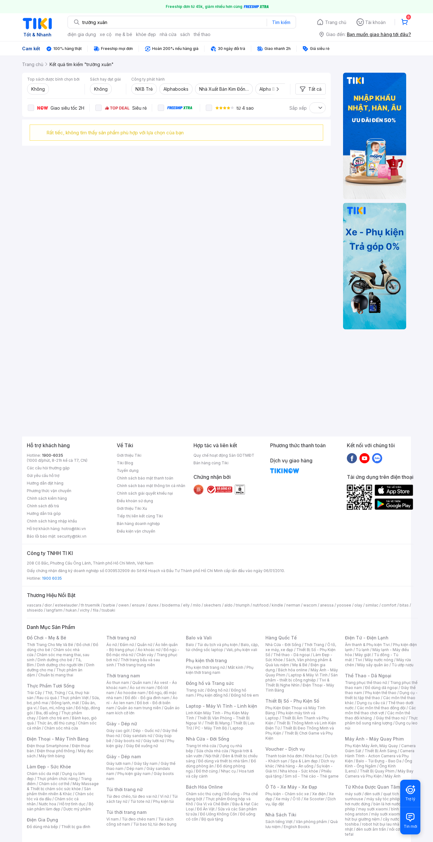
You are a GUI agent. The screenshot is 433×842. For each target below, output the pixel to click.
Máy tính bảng (52, 756)
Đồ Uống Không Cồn (218, 814)
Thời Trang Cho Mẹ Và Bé (50, 644)
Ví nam (112, 819)
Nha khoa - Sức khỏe (299, 771)
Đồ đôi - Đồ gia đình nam (147, 697)
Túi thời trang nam (126, 812)
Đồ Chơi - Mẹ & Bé (46, 637)
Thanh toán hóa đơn (283, 756)
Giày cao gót (118, 730)
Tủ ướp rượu (402, 664)
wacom (310, 605)
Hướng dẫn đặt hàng (45, 483)
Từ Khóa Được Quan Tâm (372, 787)
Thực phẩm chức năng (57, 778)
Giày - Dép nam (123, 756)
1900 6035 (52, 578)
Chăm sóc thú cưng (203, 793)
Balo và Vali (199, 637)
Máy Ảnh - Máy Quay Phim (374, 738)
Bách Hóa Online (204, 787)
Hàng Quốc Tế (281, 637)
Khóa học (313, 756)
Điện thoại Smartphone (48, 745)
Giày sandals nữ (137, 735)
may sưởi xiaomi (373, 809)
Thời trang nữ (121, 637)
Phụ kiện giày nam (134, 773)
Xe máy (282, 798)
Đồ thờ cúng (207, 771)
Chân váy (144, 654)
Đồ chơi (83, 644)
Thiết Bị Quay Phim (377, 771)
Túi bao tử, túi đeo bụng (154, 824)
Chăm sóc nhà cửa (61, 728)
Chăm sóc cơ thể (54, 783)
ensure (138, 605)
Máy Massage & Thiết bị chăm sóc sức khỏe (63, 786)
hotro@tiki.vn (74, 528)
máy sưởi (353, 793)
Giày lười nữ (153, 740)
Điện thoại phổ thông (56, 750)
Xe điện (319, 793)
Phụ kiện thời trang (206, 660)
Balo (190, 644)
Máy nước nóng (379, 659)
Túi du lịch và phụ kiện (217, 644)
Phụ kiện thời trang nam (219, 670)
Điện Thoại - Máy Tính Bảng (57, 738)
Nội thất (212, 756)
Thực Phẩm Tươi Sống (50, 685)
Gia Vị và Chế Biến (212, 804)
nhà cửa (168, 34)
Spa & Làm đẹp (304, 761)
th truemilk (90, 605)
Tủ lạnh (362, 649)
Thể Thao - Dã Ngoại (368, 675)
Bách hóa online (292, 670)
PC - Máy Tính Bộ (211, 728)
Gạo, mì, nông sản (56, 707)
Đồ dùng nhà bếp (42, 826)
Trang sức (195, 690)
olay (358, 605)
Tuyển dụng (128, 470)
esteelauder (66, 605)
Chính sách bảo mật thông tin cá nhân (151, 485)
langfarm (54, 610)
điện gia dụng (82, 34)
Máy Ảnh (392, 776)
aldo (228, 605)
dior (48, 605)
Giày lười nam (118, 763)
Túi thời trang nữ (124, 789)
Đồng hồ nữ (217, 690)
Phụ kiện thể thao (380, 692)
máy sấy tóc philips (384, 798)
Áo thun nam (117, 682)
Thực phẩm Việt (74, 697)
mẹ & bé (123, 34)
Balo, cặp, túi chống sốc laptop (222, 647)
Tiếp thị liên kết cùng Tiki (140, 516)
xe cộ (105, 34)
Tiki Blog (125, 463)
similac (371, 605)
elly (186, 605)
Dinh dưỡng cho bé (55, 659)
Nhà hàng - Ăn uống (295, 766)
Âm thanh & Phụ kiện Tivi (367, 644)
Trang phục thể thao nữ (366, 682)
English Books (297, 826)
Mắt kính (235, 667)
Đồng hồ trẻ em (245, 695)
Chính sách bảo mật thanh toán (145, 478)
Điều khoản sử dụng (135, 500)
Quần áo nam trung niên (139, 707)
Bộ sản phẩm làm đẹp (60, 806)
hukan (71, 610)
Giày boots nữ (127, 740)
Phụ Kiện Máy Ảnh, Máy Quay (371, 745)
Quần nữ (144, 644)
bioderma (171, 605)
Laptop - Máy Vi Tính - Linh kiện (221, 706)
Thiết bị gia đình (75, 826)
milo (197, 605)
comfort (389, 605)
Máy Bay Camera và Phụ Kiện (379, 773)
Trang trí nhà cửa (201, 745)
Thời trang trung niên (136, 664)
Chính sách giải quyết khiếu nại (145, 493)
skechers (212, 605)
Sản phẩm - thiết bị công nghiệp (301, 677)
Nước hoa (47, 804)
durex (153, 605)
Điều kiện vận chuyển (136, 531)
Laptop (236, 728)
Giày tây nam (145, 763)
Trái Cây (34, 692)
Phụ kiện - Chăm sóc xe (287, 793)
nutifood (261, 605)
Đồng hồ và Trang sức (210, 683)
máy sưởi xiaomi (386, 814)
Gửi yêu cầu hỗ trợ (43, 475)
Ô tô (296, 798)
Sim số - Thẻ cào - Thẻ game (312, 776)
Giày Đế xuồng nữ (142, 745)
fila (95, 610)
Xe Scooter (314, 798)
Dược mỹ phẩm (77, 809)
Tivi (358, 659)
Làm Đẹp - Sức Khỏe (49, 766)
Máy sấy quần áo (373, 664)
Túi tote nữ (140, 801)
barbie (109, 605)
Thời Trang (314, 644)
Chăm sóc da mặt (43, 773)
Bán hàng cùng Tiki (210, 463)
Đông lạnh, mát (65, 702)
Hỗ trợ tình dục (72, 804)
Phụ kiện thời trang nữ (205, 667)
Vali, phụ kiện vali (241, 649)
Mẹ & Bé (299, 664)
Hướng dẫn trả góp (44, 513)
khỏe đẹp (146, 34)
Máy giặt (363, 654)
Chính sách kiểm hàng (47, 498)
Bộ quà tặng (212, 819)
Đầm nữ (127, 644)
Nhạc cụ (228, 771)
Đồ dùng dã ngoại (381, 687)
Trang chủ (335, 22)
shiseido (35, 610)
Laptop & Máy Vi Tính (308, 675)
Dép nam (135, 768)
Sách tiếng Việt (279, 821)
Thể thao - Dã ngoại (291, 654)
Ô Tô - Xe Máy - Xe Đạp (291, 787)
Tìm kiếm (281, 22)
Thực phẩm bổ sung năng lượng (381, 720)
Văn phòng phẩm (311, 821)
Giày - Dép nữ (121, 723)
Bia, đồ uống (47, 713)
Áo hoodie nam (131, 692)
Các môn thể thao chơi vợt (380, 710)
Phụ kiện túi (163, 801)
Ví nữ (164, 796)
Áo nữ (111, 644)
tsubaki (108, 610)
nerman (293, 605)
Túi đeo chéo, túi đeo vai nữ (131, 796)
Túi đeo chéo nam (138, 819)
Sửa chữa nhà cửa (212, 750)
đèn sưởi (372, 793)
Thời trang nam (123, 675)
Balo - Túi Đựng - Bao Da (378, 761)
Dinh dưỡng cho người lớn (60, 664)
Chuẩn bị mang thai (55, 675)
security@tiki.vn (71, 536)
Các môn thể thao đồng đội (381, 707)
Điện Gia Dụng (42, 819)
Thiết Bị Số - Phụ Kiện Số (292, 701)
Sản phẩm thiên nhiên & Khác (59, 791)
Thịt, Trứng (55, 692)
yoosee (344, 605)
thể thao (202, 34)
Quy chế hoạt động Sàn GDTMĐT (223, 455)
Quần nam (141, 682)
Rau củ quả (47, 697)
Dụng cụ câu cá (371, 702)
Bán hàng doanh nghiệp (138, 523)
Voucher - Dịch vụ (285, 749)
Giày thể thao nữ (390, 718)
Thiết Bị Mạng (217, 723)
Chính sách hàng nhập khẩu (52, 521)
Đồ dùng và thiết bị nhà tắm (223, 761)
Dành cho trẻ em (54, 718)
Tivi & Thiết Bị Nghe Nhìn (297, 682)
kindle (277, 605)
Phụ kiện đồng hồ (212, 695)
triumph (243, 605)
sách (185, 34)
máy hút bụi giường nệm (378, 816)
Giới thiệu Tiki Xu (132, 508)
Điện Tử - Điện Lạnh (367, 637)
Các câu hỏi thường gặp (48, 468)
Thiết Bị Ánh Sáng (381, 750)
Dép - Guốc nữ (146, 730)
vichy (85, 610)
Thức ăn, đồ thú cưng (56, 723)
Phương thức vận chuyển (49, 490)
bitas (404, 605)
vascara (34, 605)
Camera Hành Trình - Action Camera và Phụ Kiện (379, 755)
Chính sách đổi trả (43, 505)
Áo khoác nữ (149, 649)
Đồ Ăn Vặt (206, 809)
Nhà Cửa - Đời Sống (207, 738)
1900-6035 (52, 455)
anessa (327, 605)
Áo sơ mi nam (142, 687)
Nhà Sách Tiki (280, 814)
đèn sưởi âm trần (371, 829)
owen (123, 605)
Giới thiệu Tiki (129, 455)
